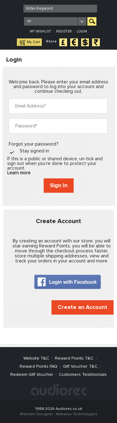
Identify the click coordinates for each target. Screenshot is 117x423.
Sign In (58, 185)
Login (82, 31)
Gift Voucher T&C (80, 366)
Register (64, 31)
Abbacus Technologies (76, 414)
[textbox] (60, 8)
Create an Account (82, 307)
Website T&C (36, 358)
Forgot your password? (34, 144)
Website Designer (36, 414)
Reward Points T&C (74, 358)
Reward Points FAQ (38, 366)
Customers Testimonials (83, 374)
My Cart (33, 42)
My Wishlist (40, 31)
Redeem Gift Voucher (31, 374)
